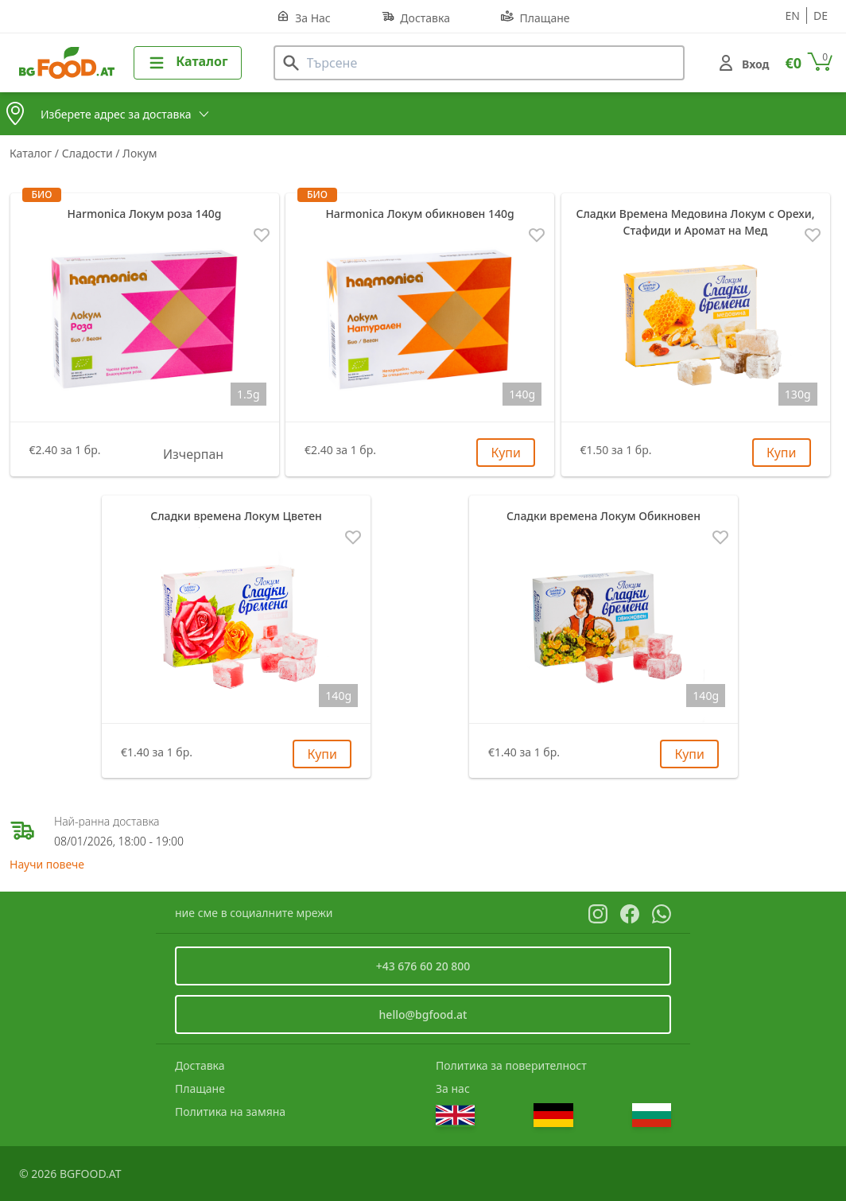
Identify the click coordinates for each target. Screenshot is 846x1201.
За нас (453, 1088)
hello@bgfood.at (423, 1014)
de (820, 15)
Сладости (89, 153)
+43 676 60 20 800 (423, 966)
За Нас (304, 17)
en (793, 15)
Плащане (535, 17)
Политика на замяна (230, 1111)
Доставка (416, 17)
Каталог (32, 153)
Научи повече (47, 864)
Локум (139, 153)
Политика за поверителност (511, 1065)
